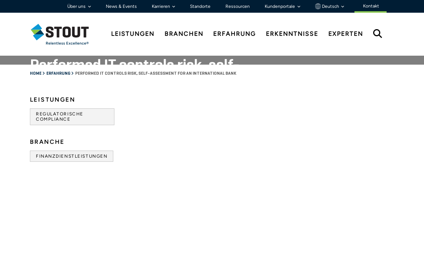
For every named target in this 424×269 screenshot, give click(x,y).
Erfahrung (58, 73)
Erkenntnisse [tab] (292, 33)
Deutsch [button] (327, 6)
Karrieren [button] (161, 6)
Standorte (200, 6)
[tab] (65, 34)
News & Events (121, 6)
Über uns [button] (77, 6)
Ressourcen (237, 6)
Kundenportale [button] (280, 6)
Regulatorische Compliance (59, 116)
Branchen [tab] (184, 33)
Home (36, 73)
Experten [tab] (345, 33)
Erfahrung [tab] (234, 33)
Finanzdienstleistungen (71, 156)
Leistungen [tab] (132, 33)
